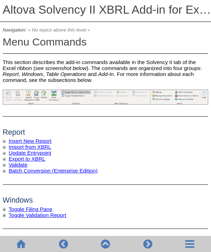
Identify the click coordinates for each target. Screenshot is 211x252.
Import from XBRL (30, 147)
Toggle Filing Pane (30, 209)
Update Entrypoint (30, 153)
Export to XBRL (27, 159)
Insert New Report (30, 141)
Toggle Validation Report (37, 215)
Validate (18, 165)
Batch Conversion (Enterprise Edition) (53, 171)
